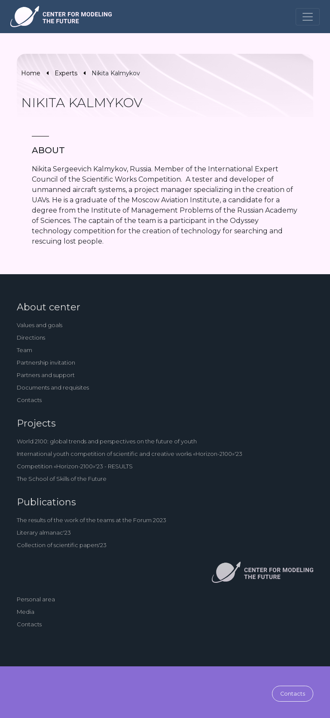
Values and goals (39, 325)
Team (24, 350)
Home (30, 73)
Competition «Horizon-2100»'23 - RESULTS (75, 466)
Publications (46, 502)
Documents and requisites (53, 387)
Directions (31, 337)
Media (25, 611)
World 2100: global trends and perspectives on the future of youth (107, 441)
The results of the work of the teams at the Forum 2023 (91, 520)
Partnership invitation (46, 362)
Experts (66, 73)
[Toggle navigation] (308, 16)
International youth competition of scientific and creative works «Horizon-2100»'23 (129, 453)
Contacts (29, 399)
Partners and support (46, 374)
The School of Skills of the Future (62, 478)
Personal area (36, 599)
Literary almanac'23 (44, 532)
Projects (36, 423)
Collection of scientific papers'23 (62, 545)
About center (48, 307)
